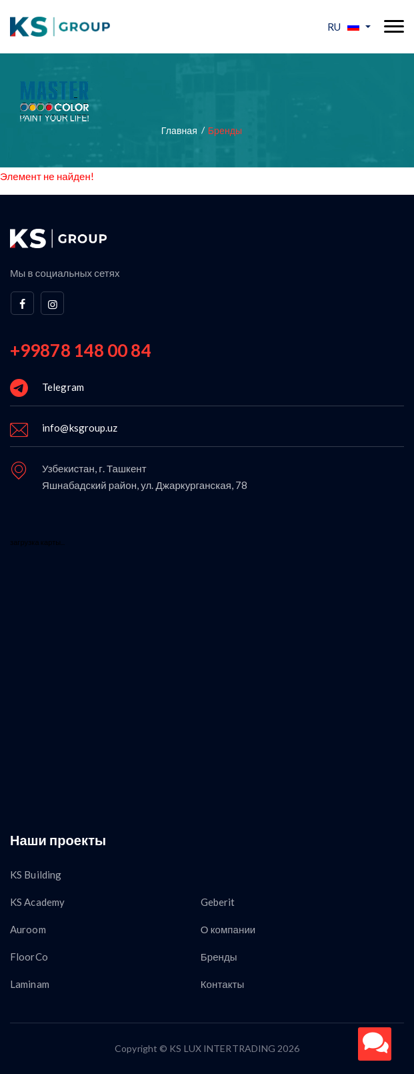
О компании (228, 929)
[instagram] (52, 303)
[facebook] (22, 303)
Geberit (218, 902)
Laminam (29, 984)
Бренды (219, 957)
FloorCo (29, 957)
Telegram (63, 387)
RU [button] (343, 27)
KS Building (35, 875)
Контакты (223, 984)
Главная (179, 130)
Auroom (28, 929)
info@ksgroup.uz (80, 428)
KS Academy (37, 902)
